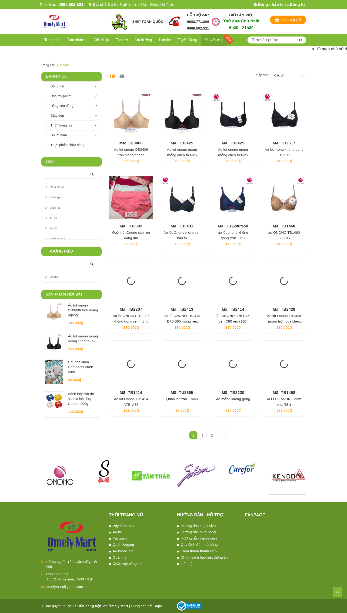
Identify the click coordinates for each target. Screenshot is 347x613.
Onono (51, 276)
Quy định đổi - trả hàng (199, 544)
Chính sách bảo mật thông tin (204, 557)
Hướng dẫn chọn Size (198, 526)
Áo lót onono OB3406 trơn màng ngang (83, 310)
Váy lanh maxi (124, 526)
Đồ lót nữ (57, 86)
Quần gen (53, 197)
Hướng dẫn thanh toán (199, 538)
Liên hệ (165, 40)
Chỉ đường (143, 40)
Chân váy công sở (127, 564)
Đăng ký (298, 4)
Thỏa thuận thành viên (199, 551)
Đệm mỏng (54, 187)
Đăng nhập (266, 4)
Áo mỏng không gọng (233, 399)
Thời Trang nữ (61, 125)
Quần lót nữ (55, 238)
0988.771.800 (198, 21)
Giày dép (57, 115)
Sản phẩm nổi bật (64, 294)
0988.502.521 (71, 4)
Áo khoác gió (123, 551)
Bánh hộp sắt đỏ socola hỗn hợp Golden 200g (81, 399)
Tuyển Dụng (187, 40)
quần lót (52, 207)
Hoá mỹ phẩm (60, 96)
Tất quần (120, 538)
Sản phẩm (77, 40)
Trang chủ (52, 40)
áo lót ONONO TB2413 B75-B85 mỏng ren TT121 (182, 321)
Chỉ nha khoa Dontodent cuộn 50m (80, 367)
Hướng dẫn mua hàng (198, 532)
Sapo (157, 606)
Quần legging (123, 544)
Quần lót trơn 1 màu (182, 399)
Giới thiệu (101, 40)
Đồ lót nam (58, 135)
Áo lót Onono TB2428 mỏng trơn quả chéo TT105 (284, 321)
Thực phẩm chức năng (67, 145)
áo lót (51, 228)
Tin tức (122, 40)
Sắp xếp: (263, 75)
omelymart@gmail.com (64, 587)
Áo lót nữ (53, 218)
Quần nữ (120, 557)
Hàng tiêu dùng (61, 106)
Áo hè (117, 532)
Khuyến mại (214, 40)
